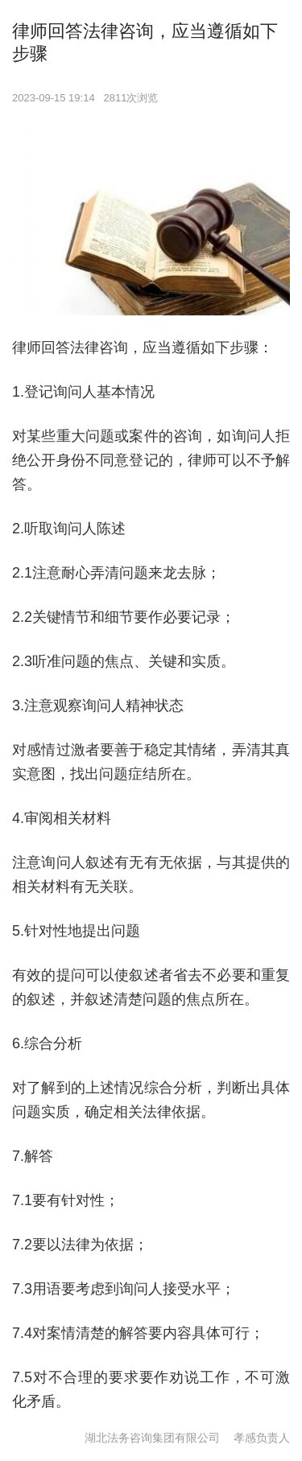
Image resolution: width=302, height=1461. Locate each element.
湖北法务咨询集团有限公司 (152, 1437)
